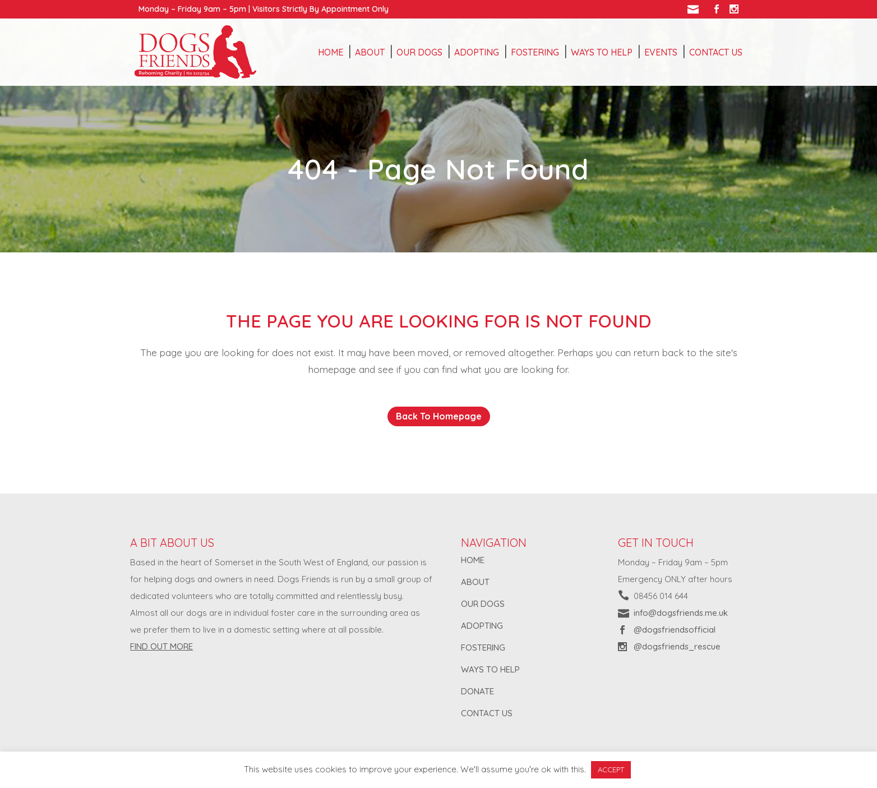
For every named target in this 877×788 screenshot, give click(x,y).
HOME (472, 560)
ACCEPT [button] (611, 769)
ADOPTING (482, 625)
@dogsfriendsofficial (675, 629)
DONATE (477, 691)
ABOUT (475, 582)
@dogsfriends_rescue (677, 646)
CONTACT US (487, 713)
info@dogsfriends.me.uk (681, 612)
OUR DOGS (483, 603)
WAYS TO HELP (490, 669)
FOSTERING (483, 647)
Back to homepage (439, 416)
